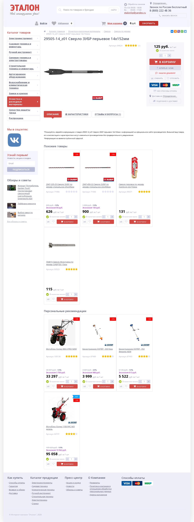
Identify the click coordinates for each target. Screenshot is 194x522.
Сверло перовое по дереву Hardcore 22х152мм (131, 185)
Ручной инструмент (23, 52)
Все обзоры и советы (17, 221)
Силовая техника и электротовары (23, 59)
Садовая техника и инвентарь (23, 45)
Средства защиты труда (23, 111)
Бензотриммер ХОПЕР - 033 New (97, 349)
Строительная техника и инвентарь (23, 67)
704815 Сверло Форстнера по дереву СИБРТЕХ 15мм (59, 263)
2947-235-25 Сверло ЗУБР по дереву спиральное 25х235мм (60, 185)
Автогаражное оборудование (23, 75)
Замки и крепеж (23, 93)
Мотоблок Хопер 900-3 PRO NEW (61, 349)
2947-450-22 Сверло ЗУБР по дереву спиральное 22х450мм (96, 185)
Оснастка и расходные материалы (23, 101)
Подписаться (21, 169)
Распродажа (16, 118)
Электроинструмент (23, 38)
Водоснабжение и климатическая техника (23, 85)
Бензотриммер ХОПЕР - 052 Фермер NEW (132, 350)
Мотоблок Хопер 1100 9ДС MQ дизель (60, 427)
